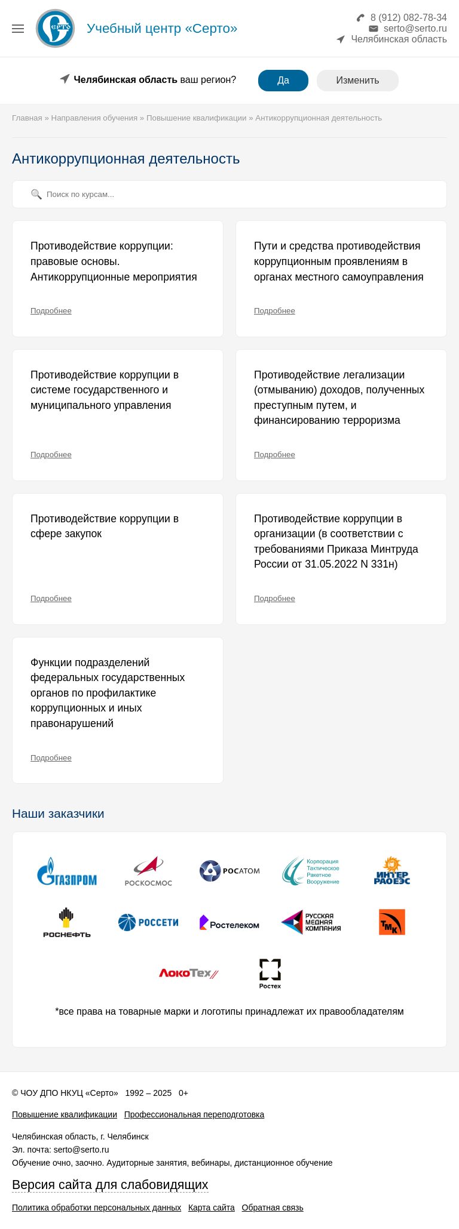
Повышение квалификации (64, 1114)
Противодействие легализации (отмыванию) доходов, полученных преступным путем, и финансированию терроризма (339, 398)
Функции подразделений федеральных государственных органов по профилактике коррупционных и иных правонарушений (107, 693)
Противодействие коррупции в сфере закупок (104, 526)
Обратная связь (273, 1207)
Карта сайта (211, 1207)
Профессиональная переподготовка (194, 1114)
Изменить (357, 80)
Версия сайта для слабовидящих (110, 1185)
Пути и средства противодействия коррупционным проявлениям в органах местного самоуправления (339, 261)
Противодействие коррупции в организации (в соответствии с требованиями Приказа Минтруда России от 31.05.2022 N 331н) (336, 542)
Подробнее (51, 310)
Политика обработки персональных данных (96, 1207)
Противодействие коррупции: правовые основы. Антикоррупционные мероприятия (113, 261)
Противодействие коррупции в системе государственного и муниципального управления (104, 390)
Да (283, 80)
